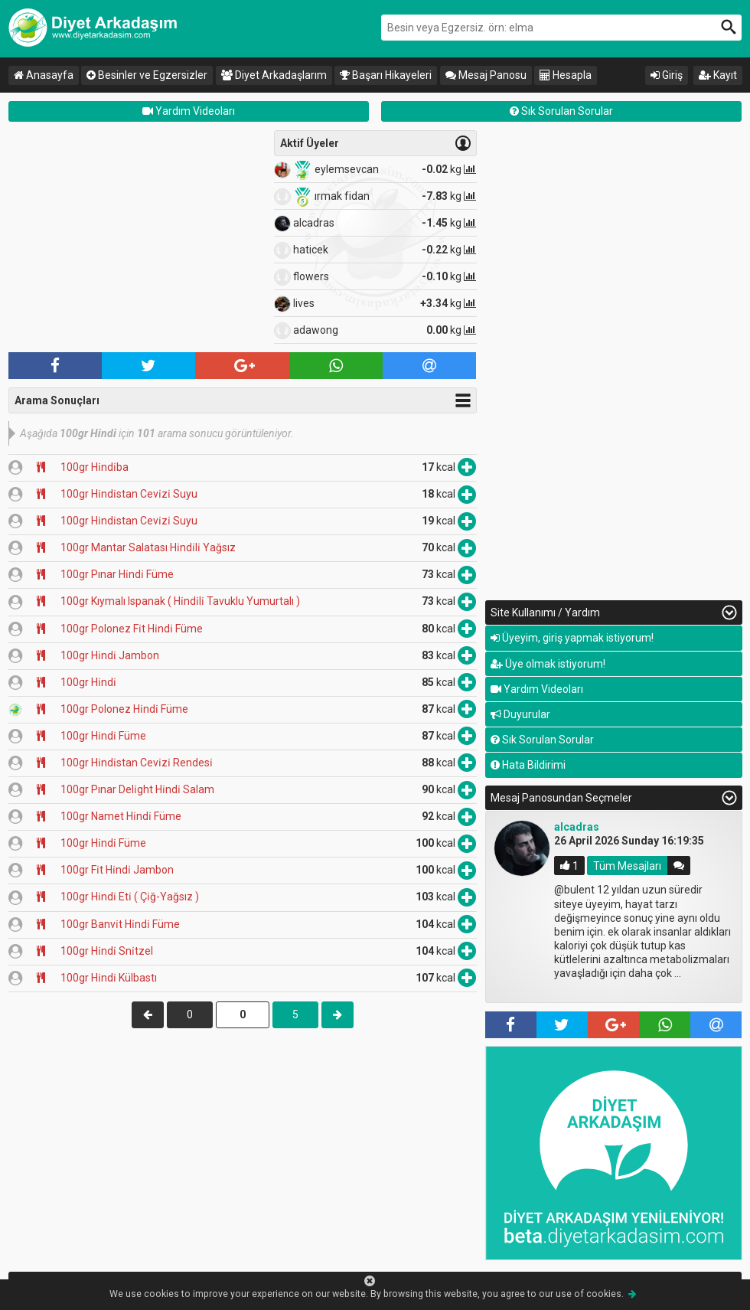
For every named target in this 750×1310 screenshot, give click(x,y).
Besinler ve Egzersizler (146, 75)
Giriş (667, 75)
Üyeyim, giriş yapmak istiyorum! (572, 638)
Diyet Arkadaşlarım (274, 75)
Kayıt (718, 75)
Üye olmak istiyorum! (548, 664)
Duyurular (520, 714)
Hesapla (566, 75)
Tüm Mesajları (627, 865)
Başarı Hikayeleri (386, 75)
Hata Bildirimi (528, 765)
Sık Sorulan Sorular (561, 111)
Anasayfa (43, 75)
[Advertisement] (137, 237)
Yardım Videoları (188, 111)
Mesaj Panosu (486, 75)
